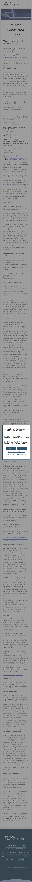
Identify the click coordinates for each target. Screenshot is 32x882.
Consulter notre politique (16, 454)
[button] (22, 448)
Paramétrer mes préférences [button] (16, 452)
